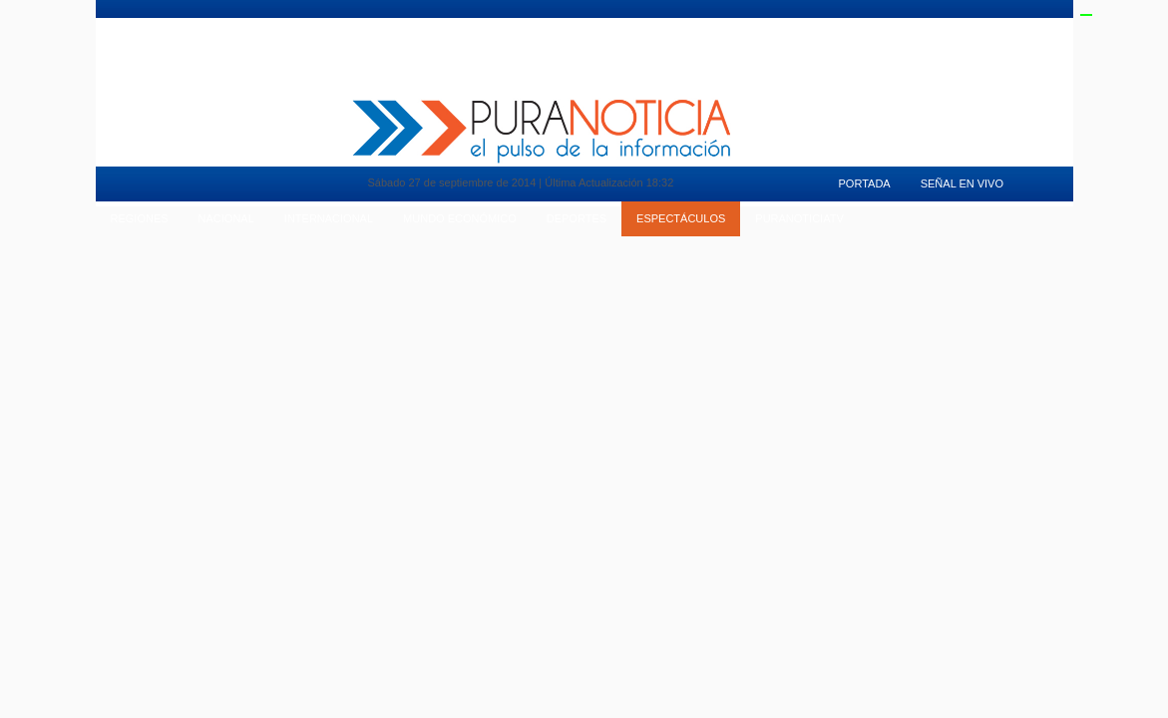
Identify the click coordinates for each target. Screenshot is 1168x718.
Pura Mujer (279, 25)
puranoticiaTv (799, 218)
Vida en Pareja (449, 25)
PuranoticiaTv (820, 25)
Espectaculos (718, 25)
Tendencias (544, 25)
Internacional (328, 218)
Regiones (140, 218)
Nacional (226, 218)
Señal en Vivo (920, 25)
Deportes (626, 25)
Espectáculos (680, 218)
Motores (360, 25)
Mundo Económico (460, 218)
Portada (865, 183)
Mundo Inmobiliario (171, 25)
